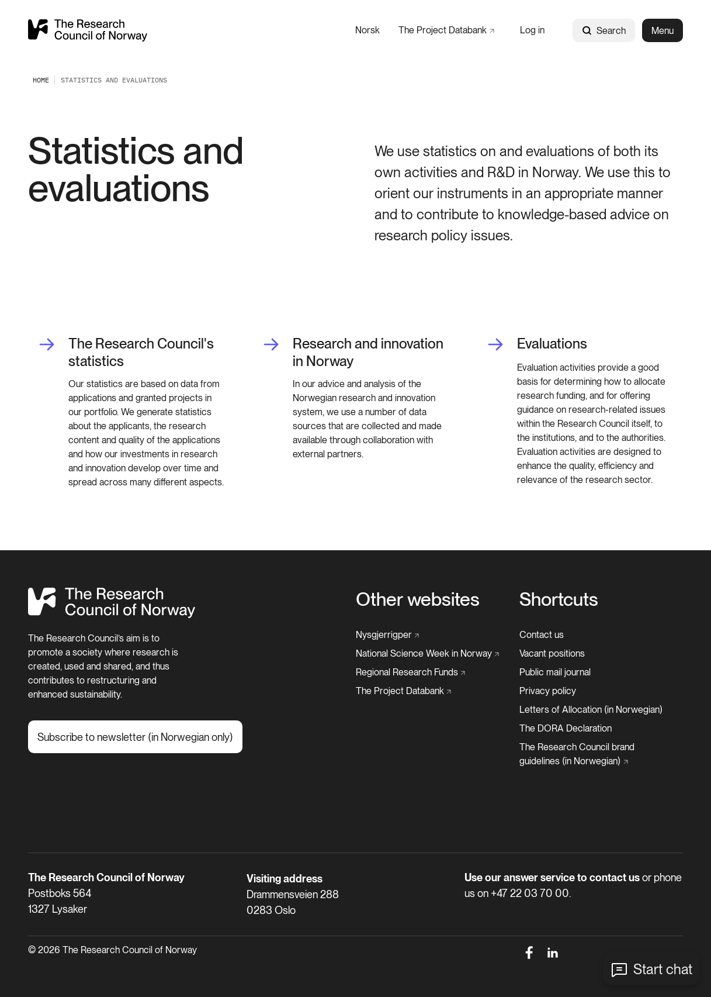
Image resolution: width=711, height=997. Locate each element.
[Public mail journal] (555, 672)
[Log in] (532, 30)
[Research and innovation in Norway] (355, 352)
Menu (662, 30)
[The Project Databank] (446, 30)
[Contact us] (541, 635)
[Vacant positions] (552, 654)
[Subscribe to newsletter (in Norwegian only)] (135, 736)
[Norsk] (367, 30)
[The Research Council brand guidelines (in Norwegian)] (597, 754)
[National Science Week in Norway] (428, 654)
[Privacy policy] (547, 691)
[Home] (112, 614)
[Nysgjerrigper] (387, 635)
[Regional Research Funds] (411, 672)
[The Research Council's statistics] (130, 352)
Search (604, 30)
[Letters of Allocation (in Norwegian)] (591, 710)
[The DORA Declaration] (565, 729)
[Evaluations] (536, 344)
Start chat (662, 969)
